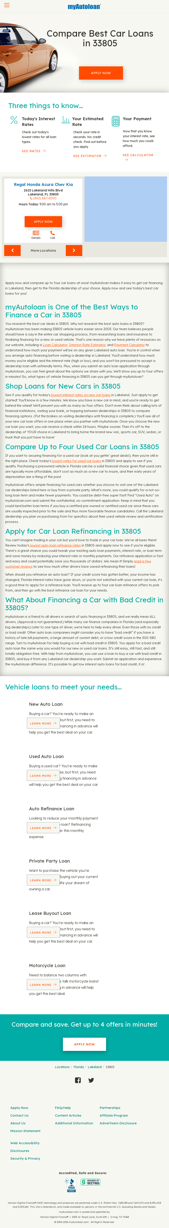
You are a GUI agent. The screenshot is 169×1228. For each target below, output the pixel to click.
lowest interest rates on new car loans (80, 395)
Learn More (41, 723)
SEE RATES (31, 151)
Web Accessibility (25, 1143)
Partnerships (110, 1108)
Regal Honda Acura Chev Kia (43, 184)
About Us (18, 1123)
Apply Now (101, 73)
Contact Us (19, 1115)
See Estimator (87, 156)
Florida (78, 1067)
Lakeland (95, 1067)
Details (35, 235)
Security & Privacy (25, 1158)
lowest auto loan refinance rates (55, 545)
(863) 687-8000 (45, 198)
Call (52, 235)
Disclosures (19, 1151)
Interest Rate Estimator (87, 345)
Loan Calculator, (55, 345)
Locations (62, 1067)
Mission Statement (25, 1131)
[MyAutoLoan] (84, 7)
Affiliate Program (114, 1115)
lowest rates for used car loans (76, 461)
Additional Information (74, 1123)
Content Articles (68, 1115)
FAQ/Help (63, 1108)
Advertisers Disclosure (118, 1123)
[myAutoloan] (83, 1182)
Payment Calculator (129, 345)
